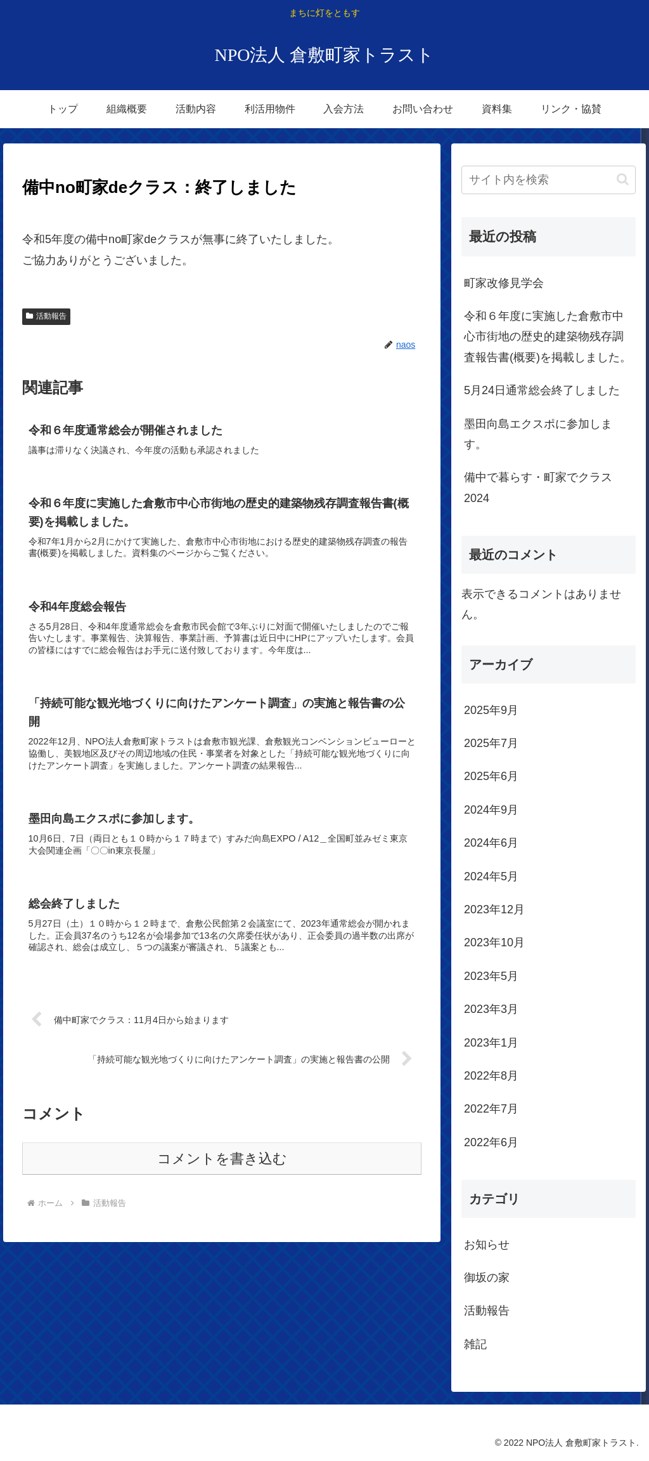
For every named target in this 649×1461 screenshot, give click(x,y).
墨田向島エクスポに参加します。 (538, 434)
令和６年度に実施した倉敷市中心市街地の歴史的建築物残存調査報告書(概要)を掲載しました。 (547, 337)
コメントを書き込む (222, 1159)
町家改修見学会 (504, 283)
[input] (548, 180)
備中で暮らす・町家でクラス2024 (538, 487)
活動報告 (46, 316)
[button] (623, 179)
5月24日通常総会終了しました (542, 390)
